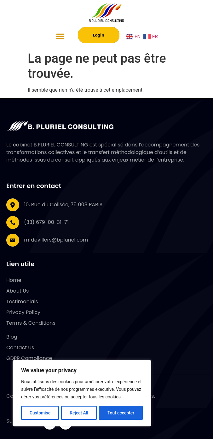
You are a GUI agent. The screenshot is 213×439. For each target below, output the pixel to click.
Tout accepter (121, 412)
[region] (82, 393)
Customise (39, 412)
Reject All (79, 412)
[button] (60, 36)
